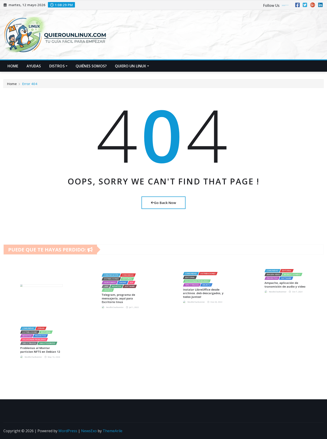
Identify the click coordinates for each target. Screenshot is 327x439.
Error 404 (29, 85)
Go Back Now (163, 202)
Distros (58, 66)
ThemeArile (112, 430)
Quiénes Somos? (91, 66)
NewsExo (89, 430)
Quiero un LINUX (132, 66)
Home (12, 66)
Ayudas (34, 66)
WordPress (67, 430)
